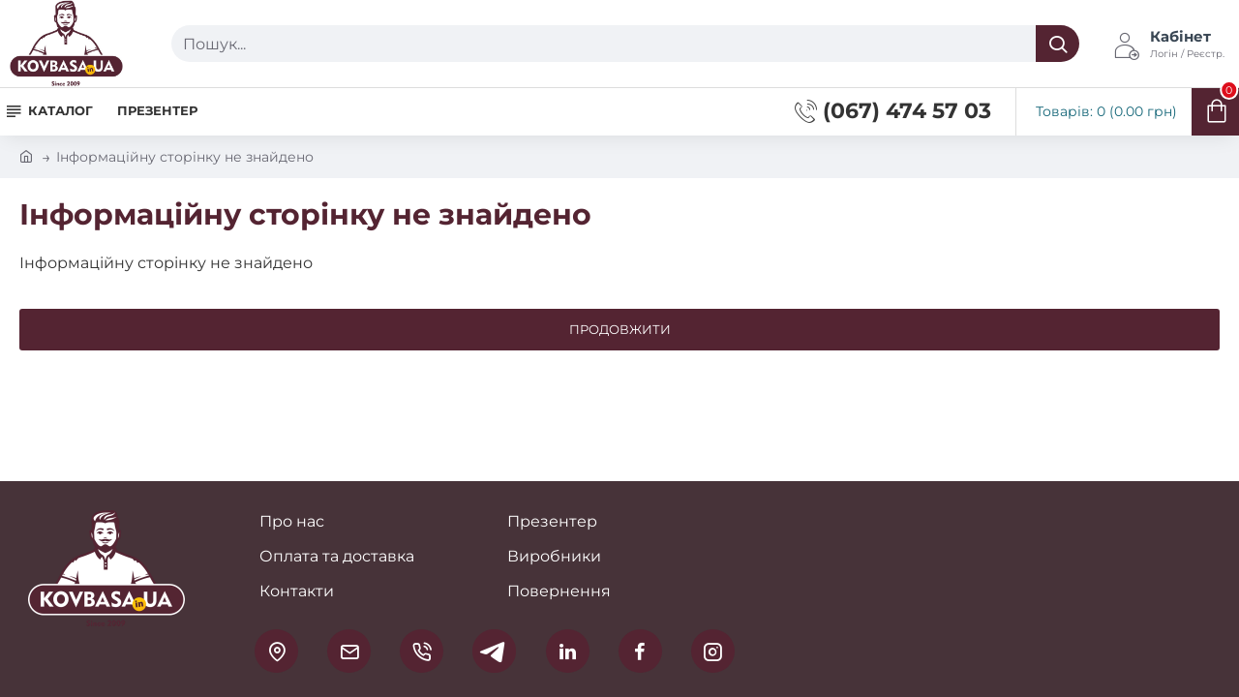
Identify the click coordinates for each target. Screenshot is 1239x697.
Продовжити (620, 329)
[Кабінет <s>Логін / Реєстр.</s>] (1168, 43)
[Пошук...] (1057, 43)
